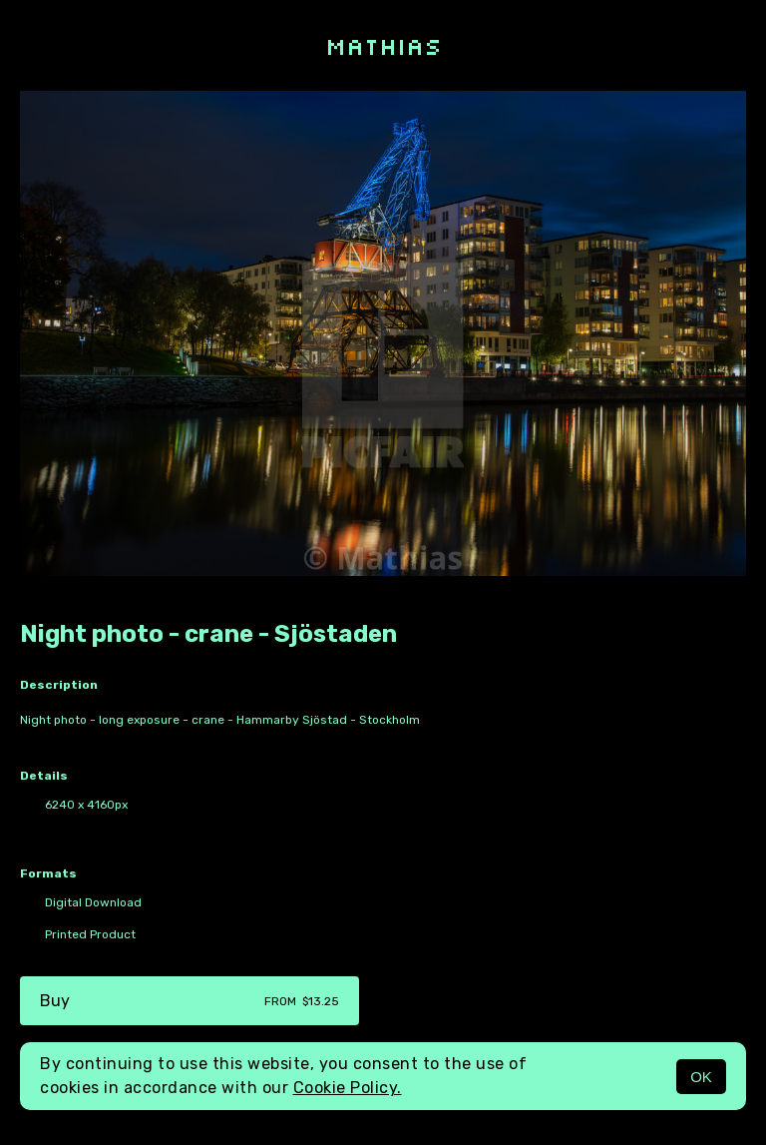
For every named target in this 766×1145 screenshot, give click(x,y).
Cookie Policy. (347, 1087)
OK (701, 1076)
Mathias (383, 45)
